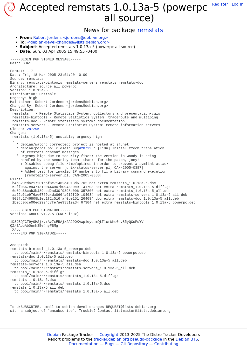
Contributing (166, 344)
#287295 (86, 148)
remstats (150, 30)
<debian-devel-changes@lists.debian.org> (68, 42)
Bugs (109, 344)
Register (220, 4)
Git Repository (134, 344)
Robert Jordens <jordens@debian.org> (70, 37)
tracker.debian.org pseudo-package (128, 339)
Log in (237, 4)
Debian (54, 334)
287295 (33, 129)
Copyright (108, 334)
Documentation (83, 344)
